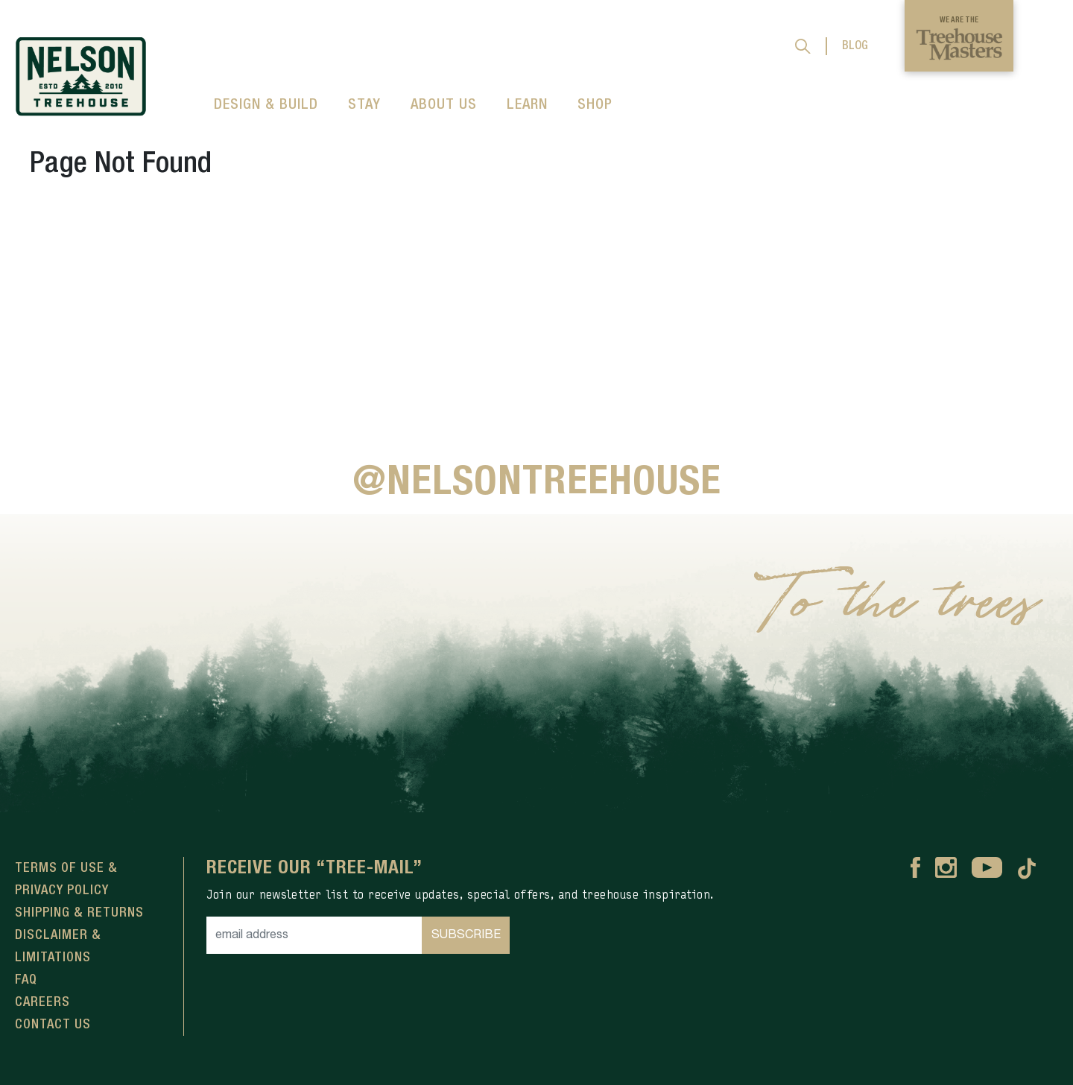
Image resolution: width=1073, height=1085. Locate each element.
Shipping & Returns (79, 913)
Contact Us (53, 1025)
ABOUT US (444, 105)
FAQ (26, 980)
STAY (364, 105)
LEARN (527, 105)
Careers (42, 1002)
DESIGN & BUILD (266, 105)
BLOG (855, 46)
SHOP (595, 105)
